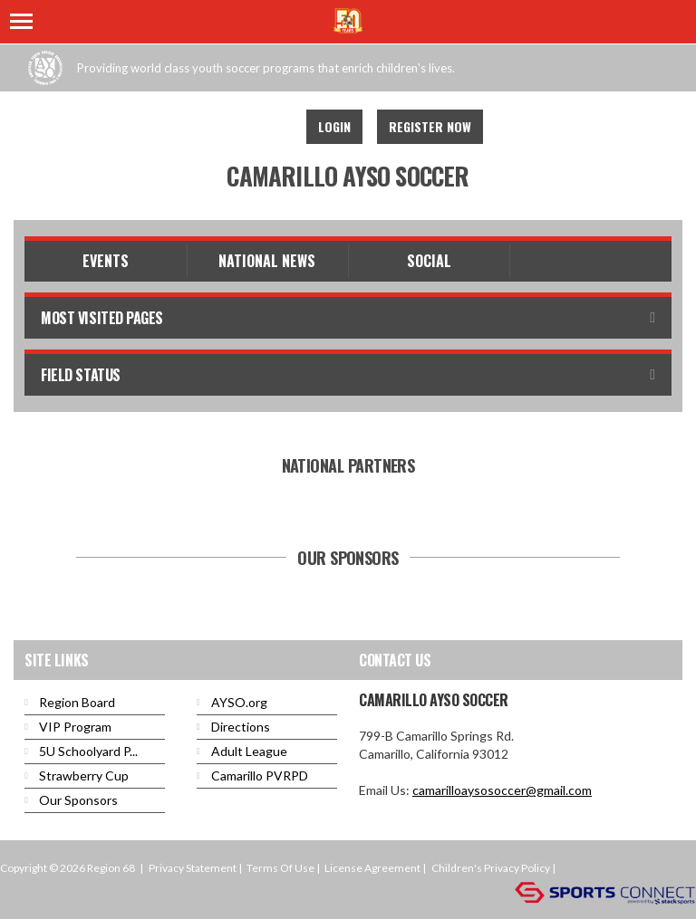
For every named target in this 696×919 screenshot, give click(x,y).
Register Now (430, 126)
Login (334, 126)
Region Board (77, 702)
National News (266, 261)
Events (105, 261)
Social (429, 261)
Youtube (268, 126)
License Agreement (372, 868)
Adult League (249, 751)
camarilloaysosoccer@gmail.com (502, 790)
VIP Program (75, 726)
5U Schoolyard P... (88, 751)
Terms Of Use (280, 868)
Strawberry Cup (84, 775)
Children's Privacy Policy (490, 868)
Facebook (228, 126)
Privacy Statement (193, 868)
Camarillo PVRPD (259, 775)
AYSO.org (239, 702)
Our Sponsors (78, 800)
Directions (240, 726)
